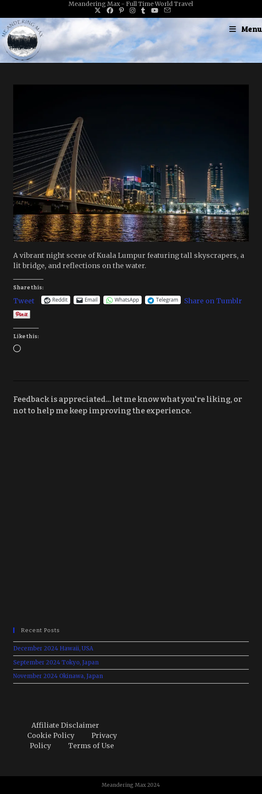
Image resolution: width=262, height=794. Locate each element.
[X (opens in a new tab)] (97, 10)
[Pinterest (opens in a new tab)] (121, 10)
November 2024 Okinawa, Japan (58, 676)
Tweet (23, 300)
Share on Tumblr (213, 300)
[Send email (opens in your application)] (166, 10)
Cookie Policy (50, 735)
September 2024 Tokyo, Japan (56, 662)
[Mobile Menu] (245, 29)
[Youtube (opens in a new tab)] (154, 10)
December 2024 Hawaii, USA (53, 648)
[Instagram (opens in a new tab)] (132, 10)
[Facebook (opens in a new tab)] (110, 10)
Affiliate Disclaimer (65, 725)
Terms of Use (91, 745)
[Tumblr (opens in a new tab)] (143, 10)
